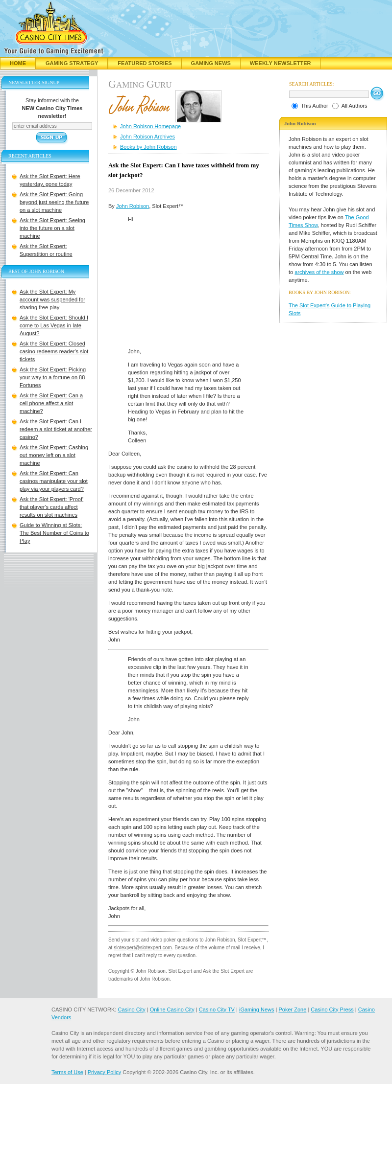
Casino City (131, 1009)
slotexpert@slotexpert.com (143, 947)
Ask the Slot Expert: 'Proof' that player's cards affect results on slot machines (51, 507)
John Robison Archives (147, 136)
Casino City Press (332, 1009)
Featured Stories (145, 63)
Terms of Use (67, 1072)
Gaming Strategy (72, 63)
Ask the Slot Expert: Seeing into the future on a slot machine (52, 228)
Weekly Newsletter (280, 63)
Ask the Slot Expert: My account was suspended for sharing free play (52, 299)
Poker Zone (292, 1009)
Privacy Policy (104, 1072)
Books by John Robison (148, 147)
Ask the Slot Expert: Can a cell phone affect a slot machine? (51, 403)
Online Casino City (172, 1009)
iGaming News (256, 1009)
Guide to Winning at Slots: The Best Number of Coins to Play (54, 533)
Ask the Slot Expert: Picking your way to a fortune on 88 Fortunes (53, 377)
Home (18, 63)
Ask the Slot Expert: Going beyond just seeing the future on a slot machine (54, 202)
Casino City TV (217, 1009)
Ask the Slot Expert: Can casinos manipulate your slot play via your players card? (54, 481)
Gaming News (211, 63)
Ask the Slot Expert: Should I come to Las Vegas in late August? (54, 325)
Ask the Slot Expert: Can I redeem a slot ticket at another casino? (56, 429)
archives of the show (318, 272)
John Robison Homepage (150, 126)
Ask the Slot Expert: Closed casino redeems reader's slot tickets (54, 351)
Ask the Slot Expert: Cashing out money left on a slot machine (54, 455)
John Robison (132, 206)
